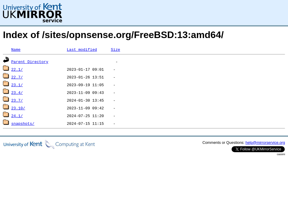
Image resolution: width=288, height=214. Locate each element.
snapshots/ (22, 123)
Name (15, 49)
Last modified (82, 49)
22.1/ (17, 69)
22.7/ (17, 77)
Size (115, 49)
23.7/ (17, 100)
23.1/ (17, 84)
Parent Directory (29, 61)
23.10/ (18, 108)
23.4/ (17, 92)
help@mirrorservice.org (265, 142)
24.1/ (17, 115)
